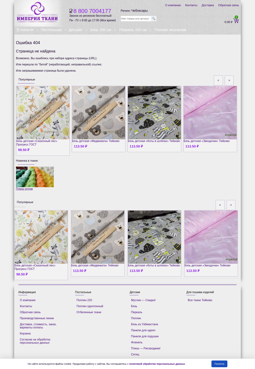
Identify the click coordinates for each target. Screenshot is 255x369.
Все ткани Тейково (200, 300)
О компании (173, 5)
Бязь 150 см (100, 30)
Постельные (51, 30)
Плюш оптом (35, 178)
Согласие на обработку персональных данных (35, 341)
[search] (136, 18)
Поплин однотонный (89, 306)
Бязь (134, 306)
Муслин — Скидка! (143, 300)
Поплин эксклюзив (170, 30)
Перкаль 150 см (132, 30)
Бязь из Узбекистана (144, 324)
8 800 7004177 (92, 11)
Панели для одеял (143, 330)
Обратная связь (228, 5)
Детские (75, 30)
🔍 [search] (153, 18)
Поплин (136, 318)
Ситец (135, 354)
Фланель (137, 342)
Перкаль (136, 312)
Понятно (219, 363)
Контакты (191, 5)
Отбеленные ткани (88, 312)
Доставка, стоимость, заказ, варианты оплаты (38, 326)
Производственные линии (37, 318)
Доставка (208, 5)
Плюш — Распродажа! (145, 348)
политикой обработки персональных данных (157, 363)
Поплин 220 (84, 300)
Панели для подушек (144, 336)
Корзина (25, 333)
